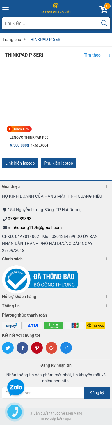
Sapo (67, 419)
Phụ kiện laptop (58, 163)
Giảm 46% (21, 129)
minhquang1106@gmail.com (35, 227)
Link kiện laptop (20, 163)
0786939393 (19, 218)
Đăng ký (97, 392)
